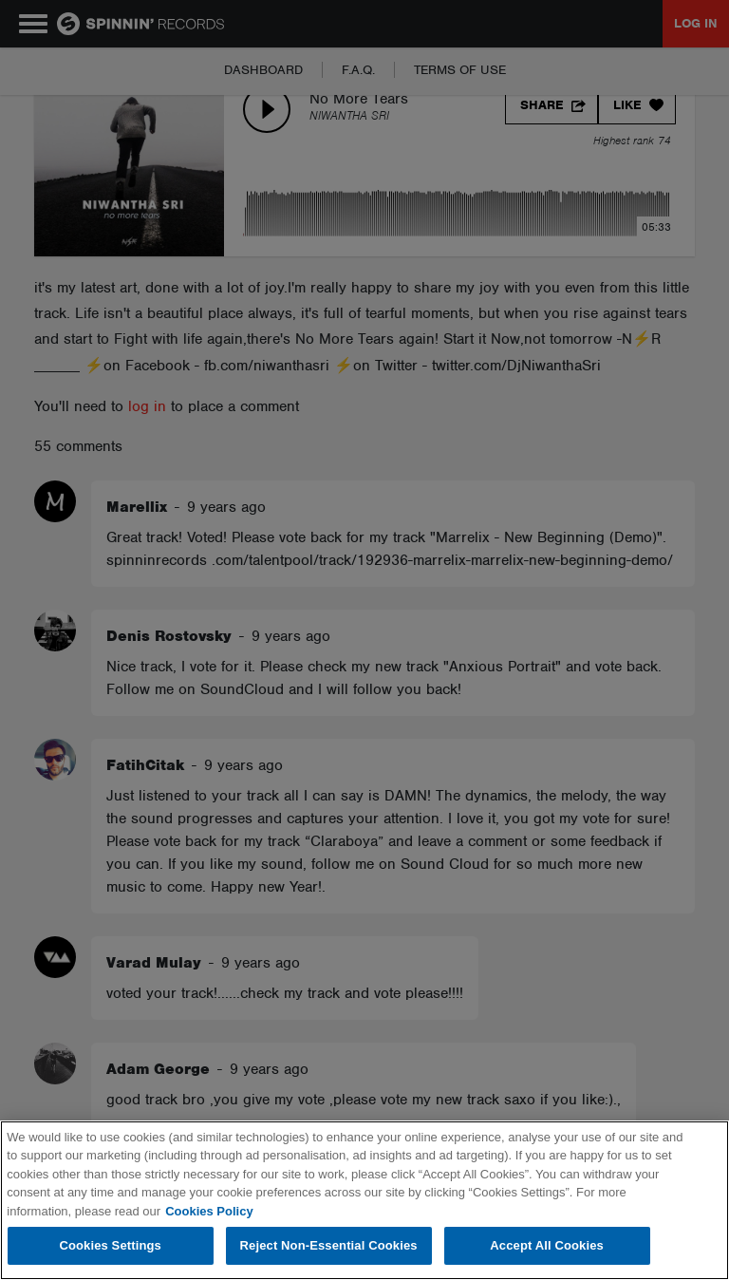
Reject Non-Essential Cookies (329, 1245)
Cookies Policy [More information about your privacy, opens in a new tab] (208, 1211)
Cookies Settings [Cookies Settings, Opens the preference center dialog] (110, 1245)
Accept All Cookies (547, 1245)
